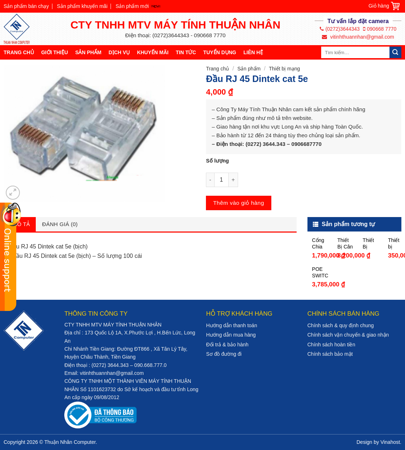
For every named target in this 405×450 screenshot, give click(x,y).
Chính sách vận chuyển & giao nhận (348, 335)
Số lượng (217, 161)
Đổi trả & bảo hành (227, 344)
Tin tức (186, 52)
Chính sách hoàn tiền (331, 344)
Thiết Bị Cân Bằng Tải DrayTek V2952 (345, 243)
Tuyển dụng (219, 52)
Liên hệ (253, 52)
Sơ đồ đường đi (223, 354)
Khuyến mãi (152, 52)
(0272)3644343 (340, 28)
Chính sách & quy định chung (340, 325)
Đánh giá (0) (60, 224)
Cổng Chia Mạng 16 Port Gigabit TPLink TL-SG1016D (320, 243)
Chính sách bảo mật (330, 354)
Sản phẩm (88, 52)
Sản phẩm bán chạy (26, 6)
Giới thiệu (54, 52)
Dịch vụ (119, 52)
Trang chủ (19, 52)
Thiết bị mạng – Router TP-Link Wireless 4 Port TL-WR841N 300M (396, 243)
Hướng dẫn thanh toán (231, 325)
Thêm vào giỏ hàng (238, 203)
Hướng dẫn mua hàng (230, 335)
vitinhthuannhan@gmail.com (358, 36)
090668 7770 (380, 28)
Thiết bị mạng (284, 69)
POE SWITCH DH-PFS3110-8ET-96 (320, 272)
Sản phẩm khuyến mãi (82, 6)
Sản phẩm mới (132, 6)
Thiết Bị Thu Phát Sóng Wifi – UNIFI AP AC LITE (369, 243)
